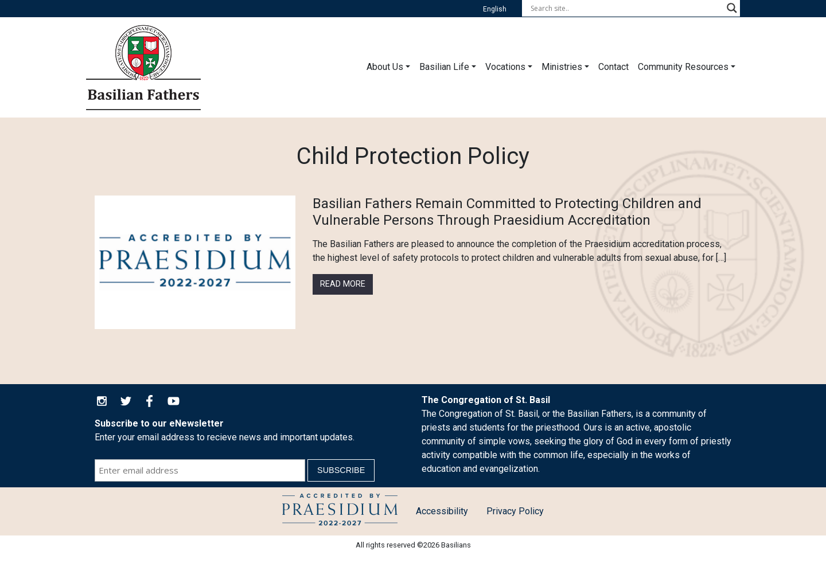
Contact (613, 66)
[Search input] (626, 8)
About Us (385, 66)
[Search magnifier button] (732, 8)
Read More (342, 284)
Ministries (561, 66)
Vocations (505, 66)
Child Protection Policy (340, 511)
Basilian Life (444, 66)
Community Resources (683, 66)
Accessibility (442, 511)
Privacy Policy (515, 511)
